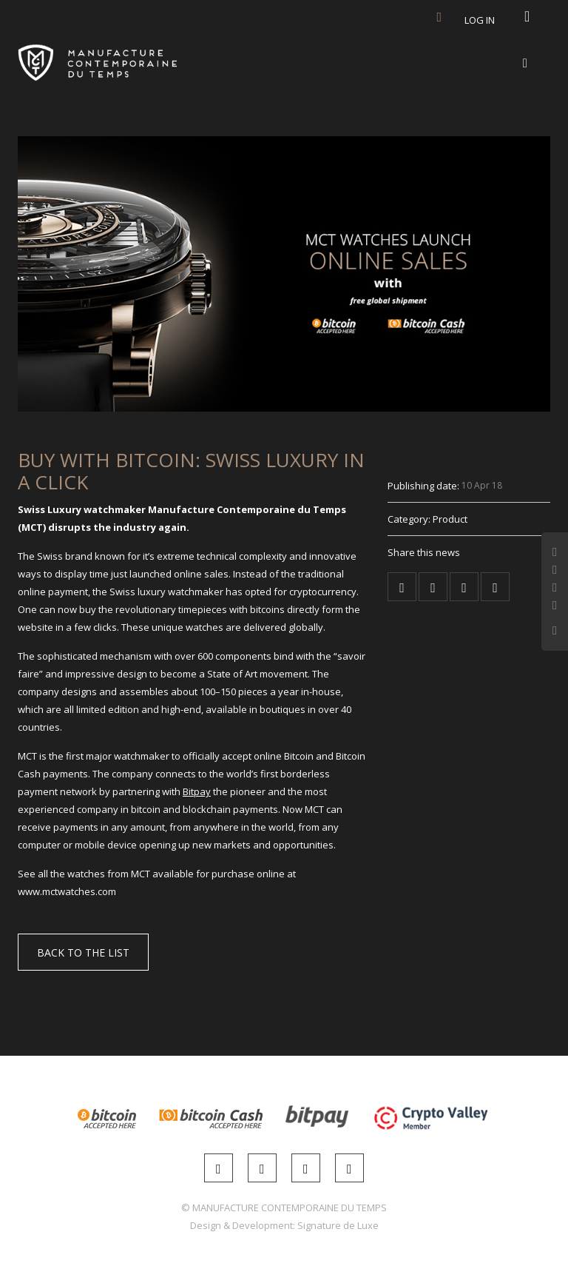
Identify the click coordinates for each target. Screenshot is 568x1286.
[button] (83, 952)
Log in (479, 20)
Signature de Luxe (338, 1225)
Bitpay (197, 791)
